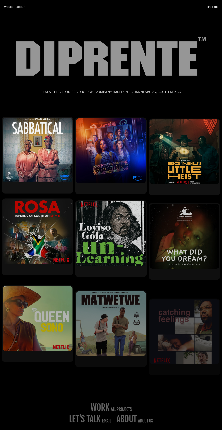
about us (145, 421)
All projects (121, 409)
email (106, 421)
